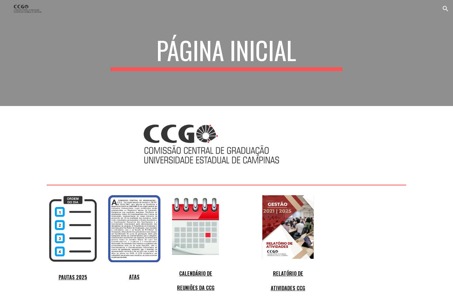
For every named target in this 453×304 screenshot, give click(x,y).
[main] (226, 53)
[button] (445, 8)
